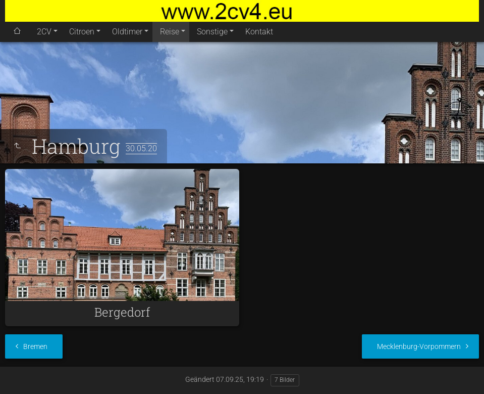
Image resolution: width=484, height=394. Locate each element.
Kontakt (259, 31)
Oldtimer (127, 31)
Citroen (81, 31)
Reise (169, 31)
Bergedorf (122, 312)
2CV (44, 31)
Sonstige (212, 31)
